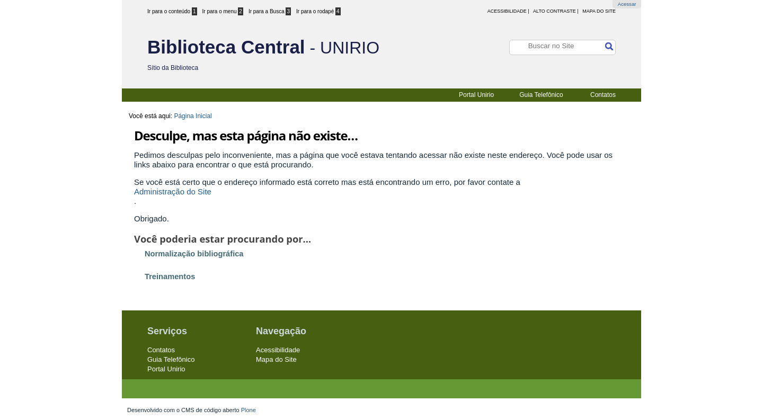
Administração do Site (172, 191)
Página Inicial (192, 116)
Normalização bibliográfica (194, 253)
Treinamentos (170, 276)
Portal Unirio (476, 95)
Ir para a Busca (270, 11)
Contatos (603, 95)
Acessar (627, 4)
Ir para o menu (222, 11)
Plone (248, 410)
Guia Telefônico (541, 95)
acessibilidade (507, 11)
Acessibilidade (278, 350)
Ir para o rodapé (318, 11)
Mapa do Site (599, 11)
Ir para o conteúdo (172, 11)
